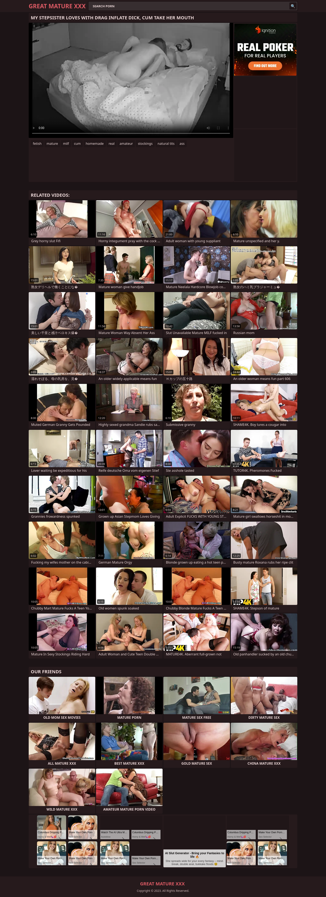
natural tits (166, 143)
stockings (145, 143)
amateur (126, 143)
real (112, 143)
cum (77, 143)
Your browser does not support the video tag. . (131, 80)
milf (66, 143)
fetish (37, 143)
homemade (95, 143)
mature (52, 143)
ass (181, 143)
